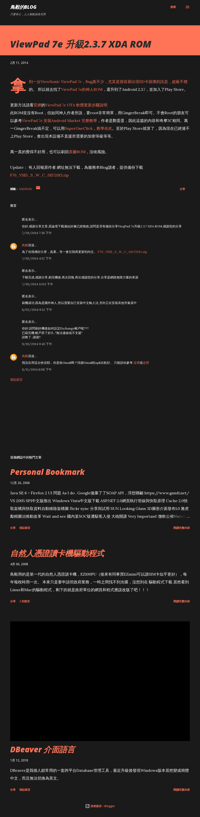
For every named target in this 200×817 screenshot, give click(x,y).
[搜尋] (173, 7)
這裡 (136, 363)
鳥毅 (25, 245)
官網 (37, 104)
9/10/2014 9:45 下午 (37, 344)
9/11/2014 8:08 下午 (37, 369)
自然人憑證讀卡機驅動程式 (57, 553)
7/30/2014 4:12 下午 (37, 258)
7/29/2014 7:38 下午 (37, 233)
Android (25, 189)
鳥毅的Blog (23, 7)
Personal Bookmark (47, 471)
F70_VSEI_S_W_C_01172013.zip (39, 175)
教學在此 (104, 128)
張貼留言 (16, 380)
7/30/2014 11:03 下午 (37, 284)
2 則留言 (24, 601)
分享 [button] (182, 189)
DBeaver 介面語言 (42, 749)
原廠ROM (77, 151)
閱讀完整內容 (181, 528)
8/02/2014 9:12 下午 (37, 310)
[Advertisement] (100, 421)
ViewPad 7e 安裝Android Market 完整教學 (59, 120)
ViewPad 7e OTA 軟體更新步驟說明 (76, 104)
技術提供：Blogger (100, 806)
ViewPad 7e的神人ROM (82, 89)
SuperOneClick (79, 128)
